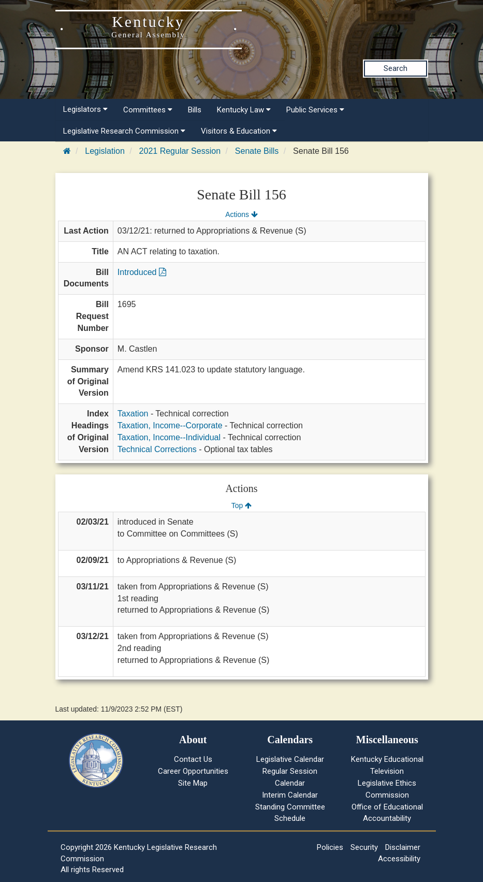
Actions (241, 214)
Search (395, 68)
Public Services (315, 109)
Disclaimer (402, 847)
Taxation (133, 413)
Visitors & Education (239, 131)
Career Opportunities (193, 771)
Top (241, 505)
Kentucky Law (244, 109)
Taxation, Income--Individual (169, 437)
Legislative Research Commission (124, 131)
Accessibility (399, 858)
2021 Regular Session (180, 151)
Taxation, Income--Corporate (170, 425)
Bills (194, 109)
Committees (147, 109)
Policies (330, 847)
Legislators (85, 109)
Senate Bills (257, 151)
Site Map (193, 783)
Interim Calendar (290, 795)
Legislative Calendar (290, 759)
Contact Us (193, 759)
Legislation (105, 151)
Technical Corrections (157, 449)
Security (364, 847)
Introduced (142, 272)
